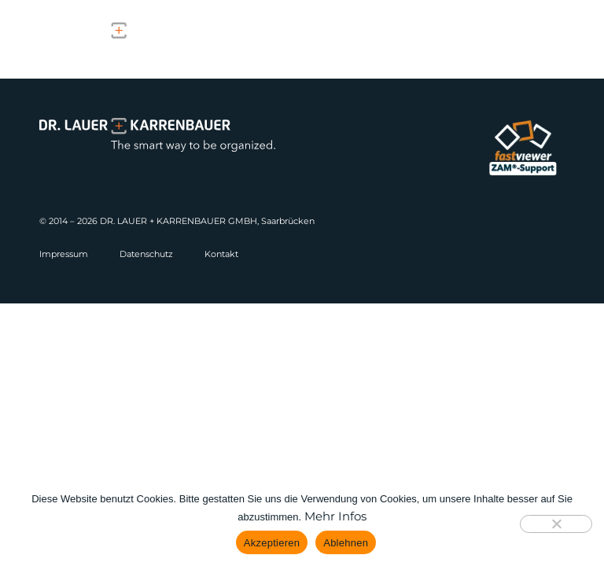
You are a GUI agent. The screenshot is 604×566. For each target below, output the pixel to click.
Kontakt (221, 254)
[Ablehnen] (556, 524)
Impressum (63, 254)
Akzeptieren (272, 543)
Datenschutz (146, 254)
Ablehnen (345, 543)
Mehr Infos (335, 516)
